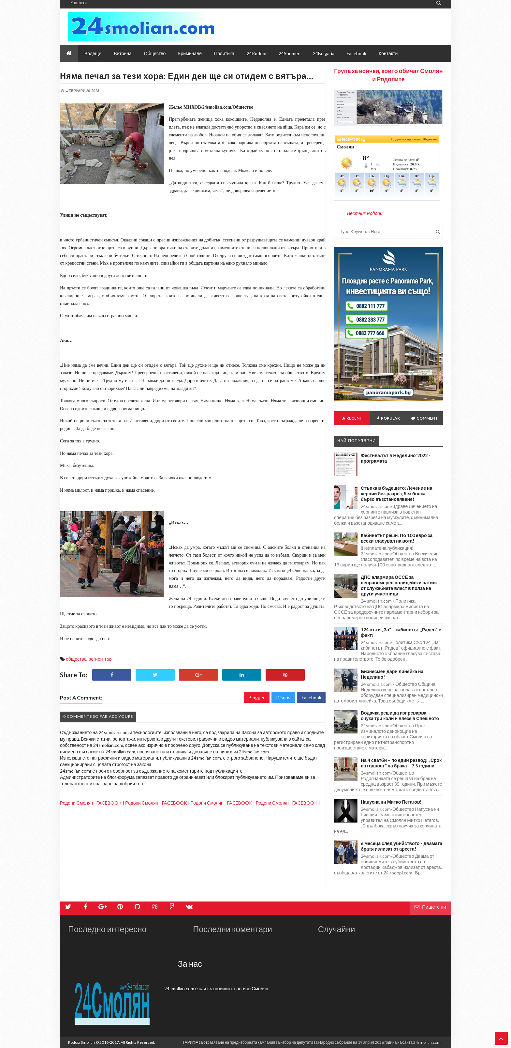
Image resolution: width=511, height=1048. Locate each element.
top (108, 659)
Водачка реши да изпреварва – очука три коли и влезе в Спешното (400, 715)
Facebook (311, 697)
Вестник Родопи (365, 213)
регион (95, 659)
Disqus (283, 697)
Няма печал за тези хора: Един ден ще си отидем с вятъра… (187, 76)
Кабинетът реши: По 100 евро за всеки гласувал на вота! (396, 538)
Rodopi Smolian (81, 1042)
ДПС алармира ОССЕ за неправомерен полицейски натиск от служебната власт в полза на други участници (399, 585)
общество (76, 659)
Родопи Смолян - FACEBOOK (91, 803)
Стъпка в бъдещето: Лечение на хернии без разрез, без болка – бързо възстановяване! (396, 493)
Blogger (257, 697)
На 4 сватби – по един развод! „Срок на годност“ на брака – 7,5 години (401, 762)
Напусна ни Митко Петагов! (391, 802)
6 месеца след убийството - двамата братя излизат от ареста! (401, 846)
